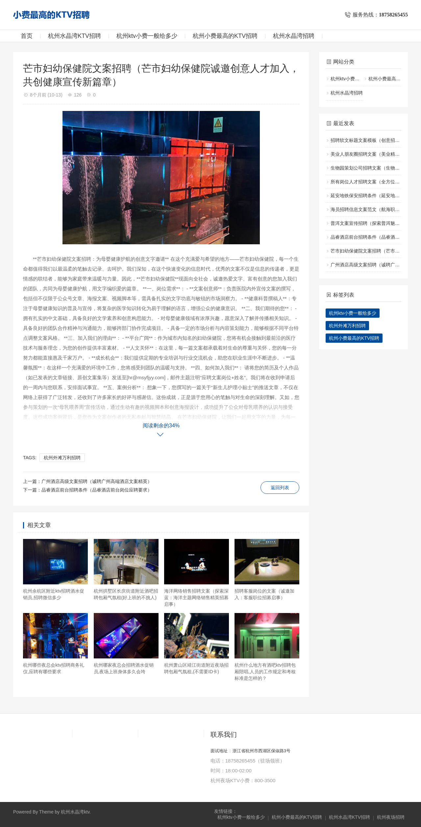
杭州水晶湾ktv (75, 811)
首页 (27, 36)
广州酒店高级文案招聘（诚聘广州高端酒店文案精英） (96, 481)
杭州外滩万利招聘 (62, 457)
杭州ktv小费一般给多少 (146, 36)
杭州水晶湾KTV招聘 (74, 36)
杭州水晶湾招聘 (293, 36)
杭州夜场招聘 (391, 817)
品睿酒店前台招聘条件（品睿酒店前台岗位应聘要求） (96, 490)
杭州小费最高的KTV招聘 (225, 36)
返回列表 (280, 487)
